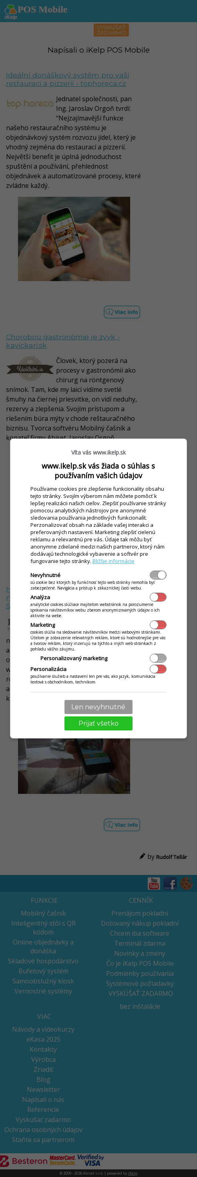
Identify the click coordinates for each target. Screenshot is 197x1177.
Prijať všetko (98, 723)
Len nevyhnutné (98, 707)
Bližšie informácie (113, 561)
